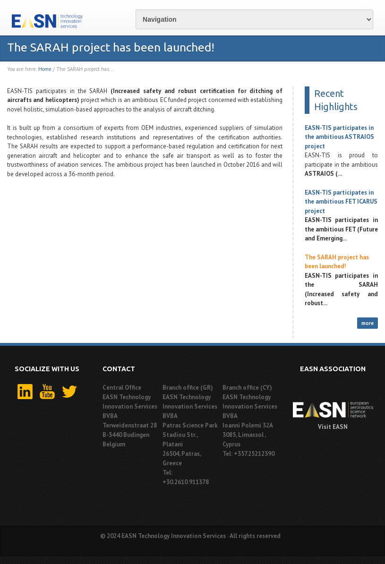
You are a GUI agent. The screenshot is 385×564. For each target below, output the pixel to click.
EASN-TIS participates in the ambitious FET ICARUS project (341, 201)
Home (44, 69)
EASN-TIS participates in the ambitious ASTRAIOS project (339, 137)
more (367, 323)
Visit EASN (333, 427)
